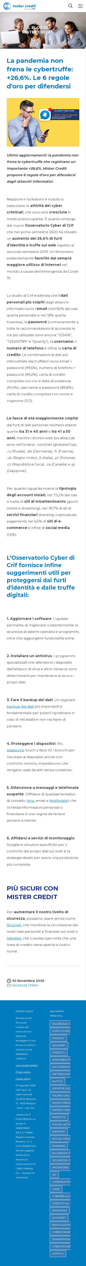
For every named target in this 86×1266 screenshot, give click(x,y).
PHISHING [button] (58, 1146)
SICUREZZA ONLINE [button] (65, 1023)
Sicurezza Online (25, 985)
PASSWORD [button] (60, 1167)
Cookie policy (23, 1078)
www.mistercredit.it (27, 1065)
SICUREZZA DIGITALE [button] (66, 1160)
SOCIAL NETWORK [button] (65, 1124)
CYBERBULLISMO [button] (64, 1196)
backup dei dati (20, 706)
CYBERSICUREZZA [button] (64, 1246)
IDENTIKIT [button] (58, 1131)
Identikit (14, 938)
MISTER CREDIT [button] (62, 1110)
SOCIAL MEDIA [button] (62, 1138)
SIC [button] (54, 1174)
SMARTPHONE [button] (62, 1239)
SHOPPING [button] (59, 1210)
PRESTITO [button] (59, 1117)
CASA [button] (56, 1189)
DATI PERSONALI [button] (63, 1067)
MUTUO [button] (57, 1081)
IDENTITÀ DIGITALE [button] (65, 1088)
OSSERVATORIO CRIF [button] (67, 1181)
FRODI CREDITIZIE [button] (64, 1102)
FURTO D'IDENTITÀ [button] (65, 1031)
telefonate (58, 801)
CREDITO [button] (58, 1052)
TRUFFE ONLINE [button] (63, 1095)
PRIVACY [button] (58, 1038)
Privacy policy (23, 1072)
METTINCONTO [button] (62, 1074)
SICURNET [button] (59, 1045)
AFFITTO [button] (58, 1253)
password (15, 750)
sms (31, 801)
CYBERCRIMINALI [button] (64, 1232)
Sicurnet (14, 925)
